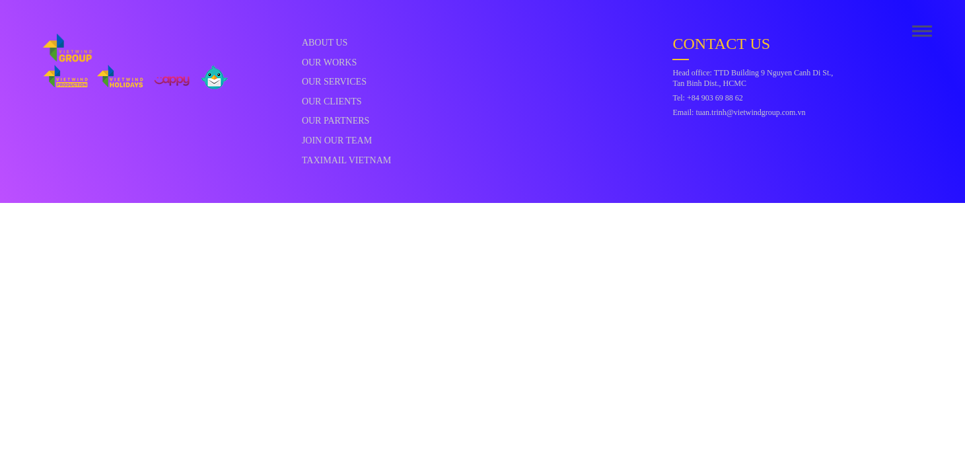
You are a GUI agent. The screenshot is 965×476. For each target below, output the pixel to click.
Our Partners (336, 121)
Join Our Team (337, 140)
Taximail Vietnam (346, 160)
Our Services (334, 82)
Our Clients (332, 101)
